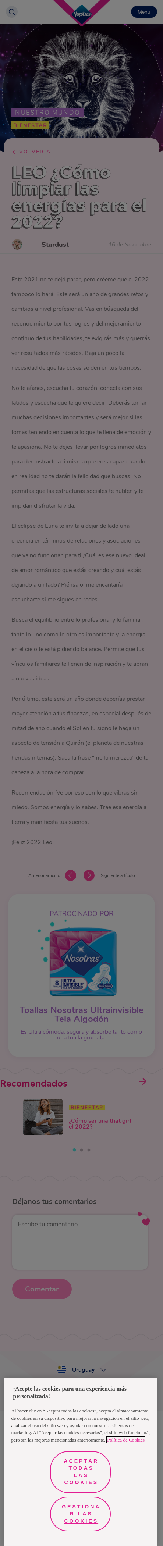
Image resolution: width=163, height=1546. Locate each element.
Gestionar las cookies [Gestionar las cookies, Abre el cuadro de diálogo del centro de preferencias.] (81, 1514)
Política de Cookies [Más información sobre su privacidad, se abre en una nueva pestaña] (126, 1440)
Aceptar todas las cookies (81, 1472)
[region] (80, 1462)
